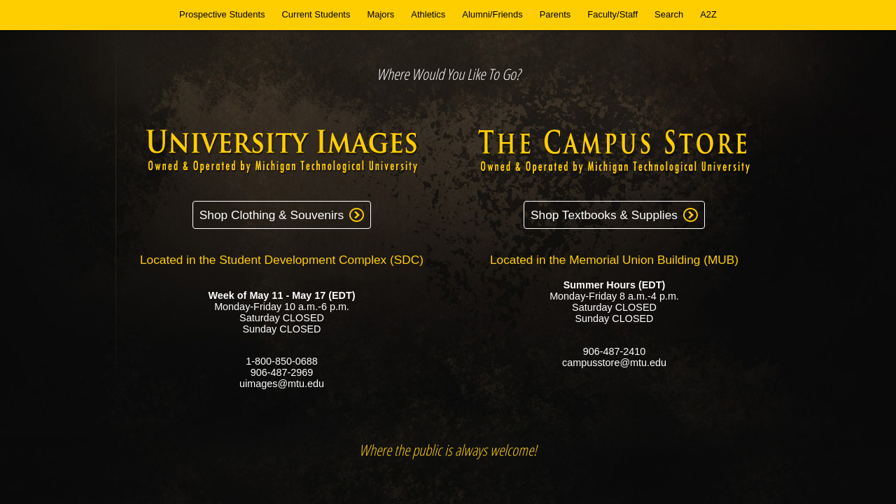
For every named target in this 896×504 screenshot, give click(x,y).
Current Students (316, 14)
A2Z (708, 14)
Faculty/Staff (612, 14)
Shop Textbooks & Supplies (604, 215)
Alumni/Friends (492, 14)
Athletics (428, 14)
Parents (555, 14)
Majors (380, 14)
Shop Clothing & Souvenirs (272, 215)
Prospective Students (222, 14)
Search (668, 14)
